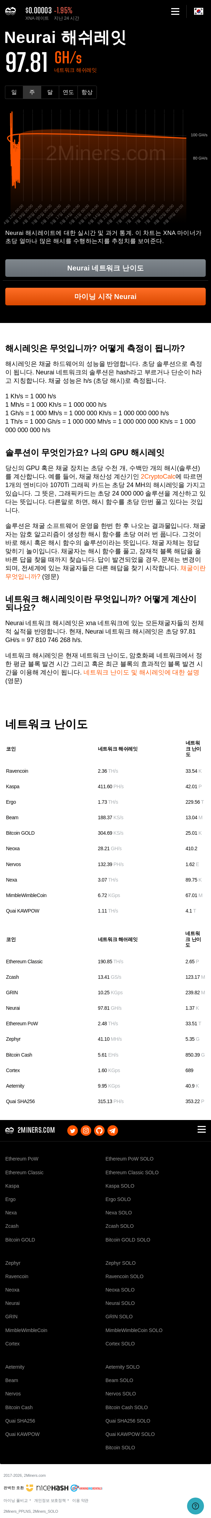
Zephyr (13, 1039)
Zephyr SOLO (121, 1263)
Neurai (13, 1008)
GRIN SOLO (119, 1316)
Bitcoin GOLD (20, 833)
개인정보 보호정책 (50, 1500)
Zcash (12, 977)
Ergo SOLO (118, 1199)
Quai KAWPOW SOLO (130, 1434)
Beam (12, 817)
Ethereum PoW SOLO (130, 1159)
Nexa (11, 880)
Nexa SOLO (119, 1212)
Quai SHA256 (20, 1101)
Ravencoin (17, 771)
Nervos (13, 864)
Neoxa (13, 848)
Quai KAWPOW (22, 911)
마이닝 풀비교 (16, 1500)
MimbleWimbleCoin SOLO (134, 1330)
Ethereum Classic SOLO (132, 1172)
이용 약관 (80, 1500)
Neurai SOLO (120, 1303)
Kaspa (12, 786)
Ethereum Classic (24, 961)
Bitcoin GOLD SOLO (128, 1240)
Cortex (13, 1070)
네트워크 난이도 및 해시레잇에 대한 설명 (141, 672)
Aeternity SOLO (123, 1367)
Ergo (11, 802)
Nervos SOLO (121, 1393)
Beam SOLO (120, 1380)
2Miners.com (35, 1475)
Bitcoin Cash (19, 1055)
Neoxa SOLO (120, 1290)
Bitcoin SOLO (120, 1447)
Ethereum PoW (22, 1023)
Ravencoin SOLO (125, 1276)
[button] (175, 11)
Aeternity (15, 1086)
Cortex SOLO (120, 1343)
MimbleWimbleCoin (26, 895)
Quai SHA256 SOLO (128, 1421)
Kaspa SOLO (120, 1186)
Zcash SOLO (120, 1226)
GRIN (12, 992)
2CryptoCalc (158, 476)
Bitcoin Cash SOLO (127, 1407)
